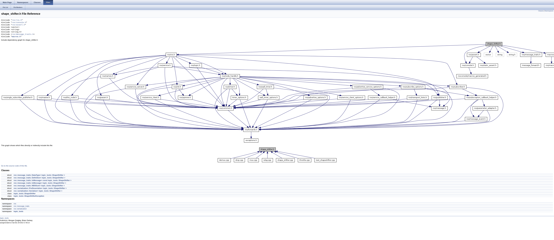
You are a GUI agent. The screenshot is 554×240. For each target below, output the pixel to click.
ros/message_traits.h (23, 34)
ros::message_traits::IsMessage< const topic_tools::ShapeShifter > (42, 180)
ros (15, 204)
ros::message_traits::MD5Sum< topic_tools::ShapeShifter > (39, 186)
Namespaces (549, 11)
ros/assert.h (18, 25)
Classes (540, 11)
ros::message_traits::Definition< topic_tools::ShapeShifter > (39, 178)
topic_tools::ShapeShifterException (29, 196)
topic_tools (18, 211)
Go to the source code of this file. (14, 166)
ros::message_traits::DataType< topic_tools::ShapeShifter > (39, 175)
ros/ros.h (17, 20)
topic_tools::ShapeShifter (24, 193)
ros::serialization (20, 209)
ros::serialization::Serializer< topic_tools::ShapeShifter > (38, 191)
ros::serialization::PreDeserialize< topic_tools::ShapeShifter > (40, 188)
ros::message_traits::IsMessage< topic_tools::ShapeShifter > (40, 183)
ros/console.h (19, 22)
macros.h (16, 36)
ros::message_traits (21, 206)
